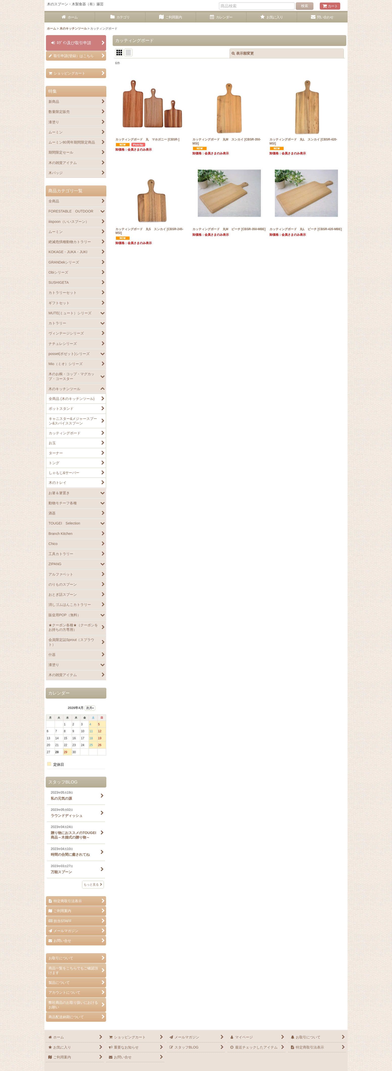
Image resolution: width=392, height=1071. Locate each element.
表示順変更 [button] (243, 53)
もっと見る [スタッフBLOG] (93, 884)
